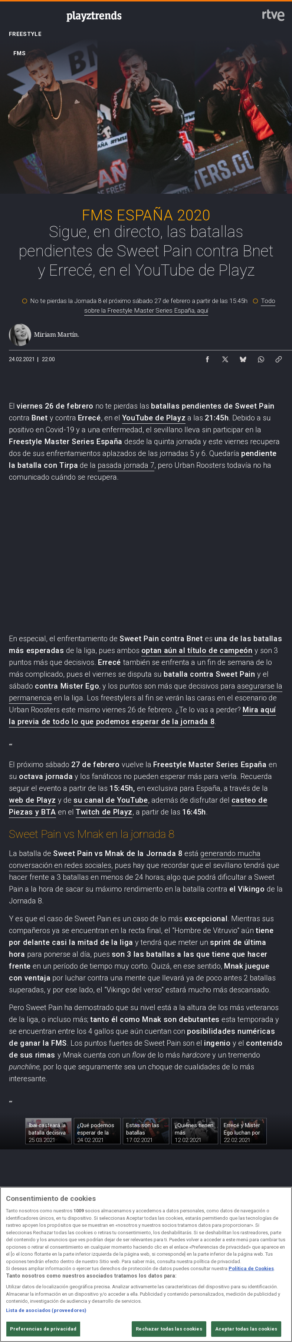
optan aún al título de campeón (197, 650)
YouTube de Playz (154, 417)
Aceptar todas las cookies (246, 1329)
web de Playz (32, 800)
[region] (146, 1264)
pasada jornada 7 (126, 465)
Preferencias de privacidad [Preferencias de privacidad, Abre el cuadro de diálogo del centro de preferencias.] (43, 1329)
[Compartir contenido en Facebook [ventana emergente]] (207, 357)
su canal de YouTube (110, 800)
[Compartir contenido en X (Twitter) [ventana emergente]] (225, 357)
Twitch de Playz (104, 811)
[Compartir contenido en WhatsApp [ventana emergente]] (261, 357)
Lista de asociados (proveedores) (46, 1310)
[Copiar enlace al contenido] (279, 357)
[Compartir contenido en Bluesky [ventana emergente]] (243, 357)
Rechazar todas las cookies (169, 1329)
